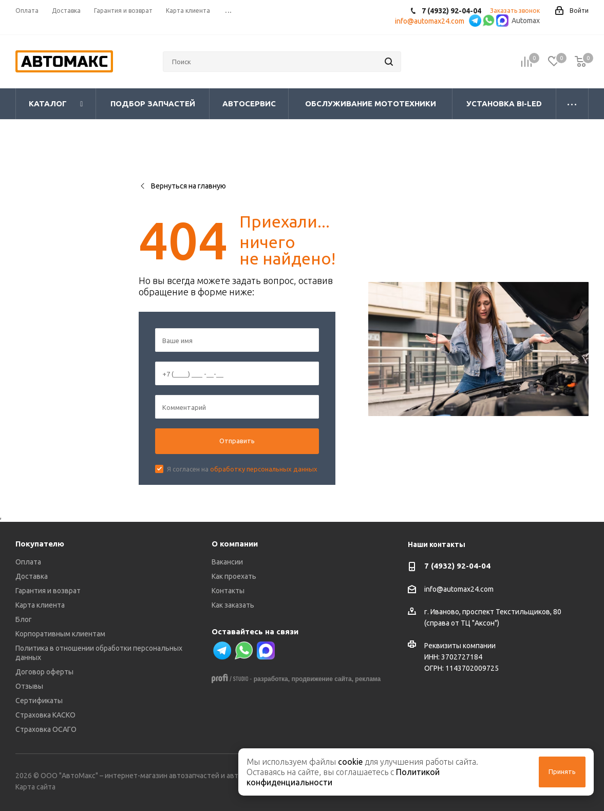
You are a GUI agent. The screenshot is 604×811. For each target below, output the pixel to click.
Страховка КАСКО (45, 715)
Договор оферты (44, 672)
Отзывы (29, 686)
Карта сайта (35, 787)
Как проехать (234, 576)
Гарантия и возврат (48, 591)
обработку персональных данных (263, 469)
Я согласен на (242, 469)
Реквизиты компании (460, 646)
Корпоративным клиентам (60, 634)
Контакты (228, 591)
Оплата (28, 562)
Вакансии (227, 562)
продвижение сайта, (322, 679)
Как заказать (233, 605)
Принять (562, 771)
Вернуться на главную (182, 186)
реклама (368, 679)
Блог (23, 619)
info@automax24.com (459, 589)
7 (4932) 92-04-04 (457, 565)
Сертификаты (39, 700)
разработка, (272, 679)
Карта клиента (40, 605)
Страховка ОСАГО (46, 729)
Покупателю (39, 543)
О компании (235, 543)
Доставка (31, 576)
